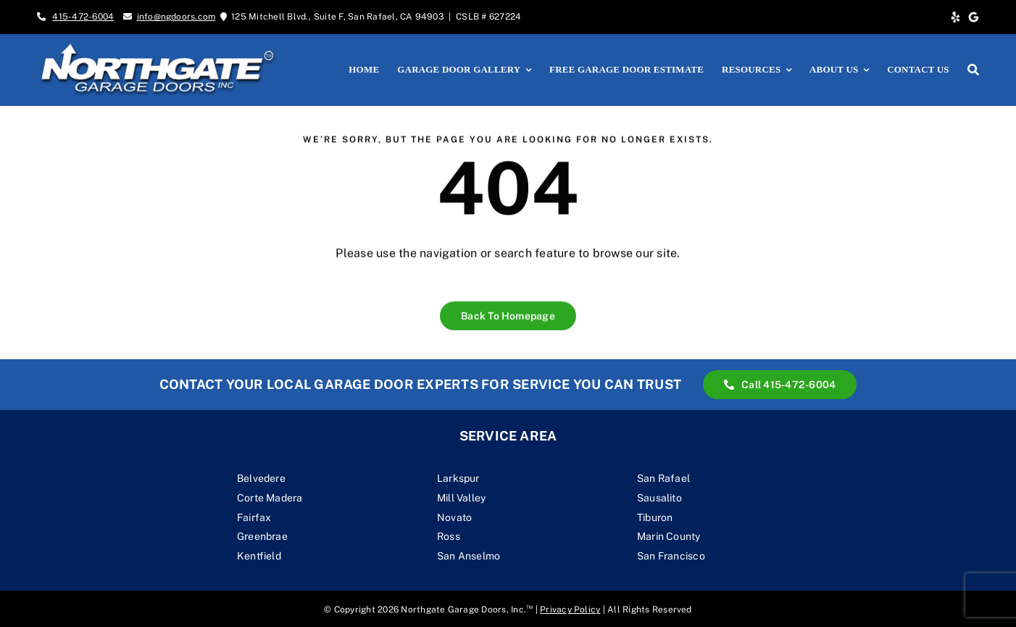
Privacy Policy (570, 610)
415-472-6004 (83, 17)
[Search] (973, 70)
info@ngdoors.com (176, 17)
